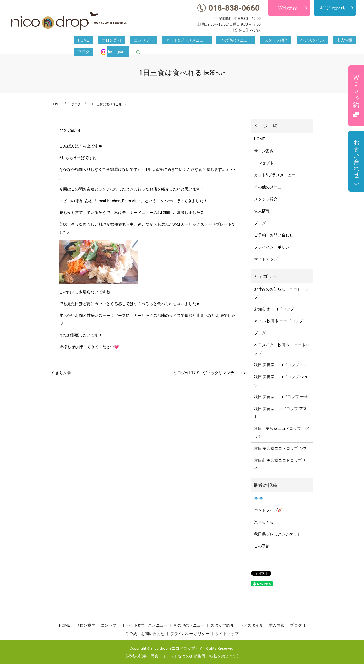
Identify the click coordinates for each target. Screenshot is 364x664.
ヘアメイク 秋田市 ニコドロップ (282, 349)
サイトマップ (266, 259)
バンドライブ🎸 (268, 510)
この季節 (262, 546)
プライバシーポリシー (273, 247)
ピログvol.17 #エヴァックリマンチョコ (207, 372)
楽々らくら (264, 522)
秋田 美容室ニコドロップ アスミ (280, 412)
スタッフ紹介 (234, 40)
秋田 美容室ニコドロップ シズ (280, 448)
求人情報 (288, 40)
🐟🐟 (259, 498)
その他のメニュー (202, 40)
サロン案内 (100, 40)
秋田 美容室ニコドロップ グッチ (281, 432)
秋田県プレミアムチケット (277, 534)
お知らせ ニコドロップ (274, 309)
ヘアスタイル (263, 40)
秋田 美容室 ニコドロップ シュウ (281, 381)
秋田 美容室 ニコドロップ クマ (281, 365)
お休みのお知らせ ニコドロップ (281, 293)
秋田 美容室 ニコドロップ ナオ (281, 396)
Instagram (336, 40)
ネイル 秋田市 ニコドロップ (278, 321)
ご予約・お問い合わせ (273, 235)
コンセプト (124, 40)
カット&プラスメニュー (160, 40)
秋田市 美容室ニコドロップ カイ (280, 464)
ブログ (307, 40)
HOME (79, 40)
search (354, 40)
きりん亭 (63, 372)
